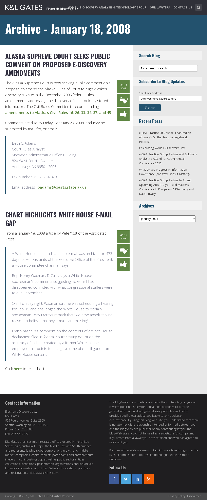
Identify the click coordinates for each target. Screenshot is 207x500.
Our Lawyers (160, 7)
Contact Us (182, 7)
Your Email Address (150, 93)
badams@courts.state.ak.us (62, 187)
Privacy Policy (176, 496)
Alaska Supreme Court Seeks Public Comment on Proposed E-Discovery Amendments (57, 64)
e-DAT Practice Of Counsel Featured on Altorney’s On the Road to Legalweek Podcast (165, 137)
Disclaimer (194, 496)
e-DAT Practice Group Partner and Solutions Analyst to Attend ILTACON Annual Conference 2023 (168, 158)
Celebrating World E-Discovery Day (162, 148)
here (18, 368)
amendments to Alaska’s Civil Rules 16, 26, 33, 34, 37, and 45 (58, 112)
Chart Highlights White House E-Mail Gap (59, 219)
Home (72, 7)
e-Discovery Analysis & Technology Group (113, 7)
